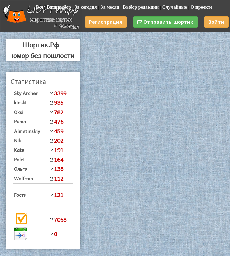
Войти (216, 22)
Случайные (174, 7)
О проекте (201, 7)
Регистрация (105, 22)
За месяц (109, 7)
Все (39, 7)
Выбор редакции (141, 7)
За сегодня (86, 7)
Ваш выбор (59, 7)
